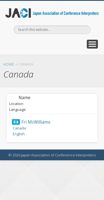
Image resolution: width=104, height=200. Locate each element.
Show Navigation (92, 44)
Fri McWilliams (35, 122)
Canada (19, 128)
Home (8, 64)
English (19, 133)
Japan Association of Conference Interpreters (52, 13)
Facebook (51, 43)
